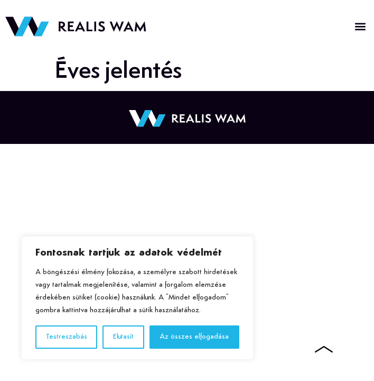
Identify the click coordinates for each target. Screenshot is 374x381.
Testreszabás (66, 337)
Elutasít (123, 337)
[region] (137, 298)
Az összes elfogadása (194, 337)
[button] (360, 26)
